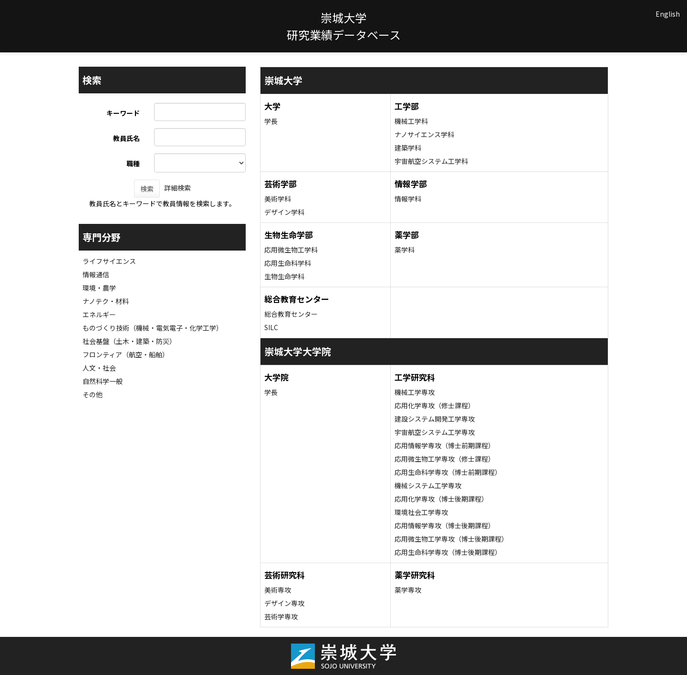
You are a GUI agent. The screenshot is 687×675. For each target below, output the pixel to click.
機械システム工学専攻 (428, 485)
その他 (93, 394)
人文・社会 (99, 368)
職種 (133, 163)
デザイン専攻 (284, 603)
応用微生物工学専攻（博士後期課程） (451, 539)
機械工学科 (411, 121)
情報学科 (408, 198)
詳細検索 (177, 187)
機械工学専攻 (415, 392)
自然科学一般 (103, 381)
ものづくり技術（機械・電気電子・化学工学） (153, 327)
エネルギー (99, 314)
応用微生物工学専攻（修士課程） (445, 458)
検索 (147, 188)
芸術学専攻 (281, 616)
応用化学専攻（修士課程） (435, 405)
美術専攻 (277, 589)
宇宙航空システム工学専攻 (435, 432)
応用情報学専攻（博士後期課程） (445, 525)
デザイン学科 (284, 212)
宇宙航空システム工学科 (431, 161)
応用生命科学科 (287, 263)
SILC (271, 327)
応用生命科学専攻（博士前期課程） (448, 472)
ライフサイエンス (109, 261)
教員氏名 (126, 138)
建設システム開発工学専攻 (435, 418)
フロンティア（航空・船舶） (126, 354)
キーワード (123, 113)
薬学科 (405, 249)
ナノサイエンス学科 (424, 134)
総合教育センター (291, 314)
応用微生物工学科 (291, 249)
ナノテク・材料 (106, 301)
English (668, 14)
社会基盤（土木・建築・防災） (129, 341)
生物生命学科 (284, 276)
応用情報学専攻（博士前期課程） (445, 445)
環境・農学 (99, 287)
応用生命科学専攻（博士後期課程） (448, 552)
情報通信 (96, 274)
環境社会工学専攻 (421, 512)
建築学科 (408, 147)
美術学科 (277, 198)
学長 (271, 121)
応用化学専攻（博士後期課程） (441, 499)
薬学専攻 (408, 589)
